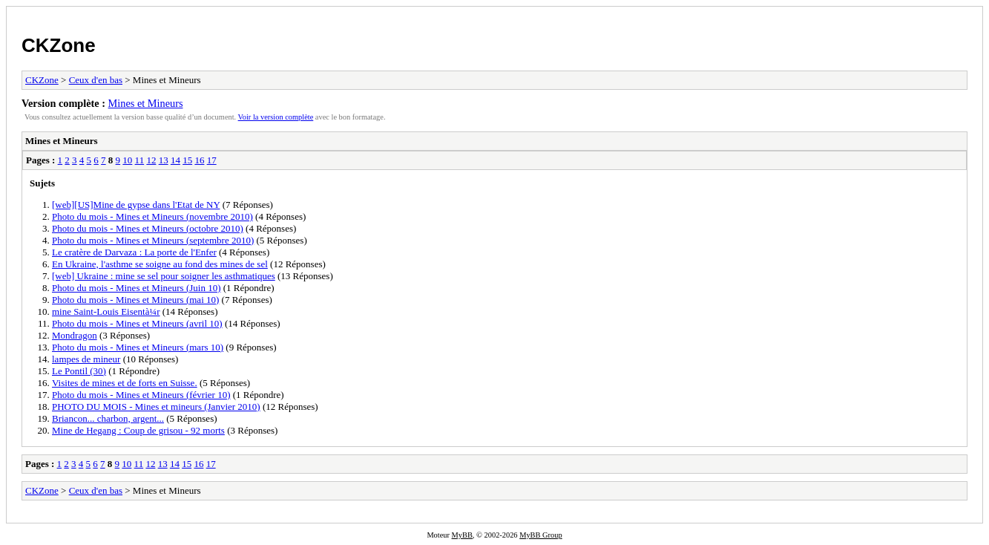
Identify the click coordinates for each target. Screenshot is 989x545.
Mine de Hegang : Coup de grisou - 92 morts (138, 430)
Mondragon (74, 335)
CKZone (59, 45)
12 (151, 160)
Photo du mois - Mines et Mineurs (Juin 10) (136, 287)
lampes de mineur (86, 359)
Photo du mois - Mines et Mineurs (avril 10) (137, 323)
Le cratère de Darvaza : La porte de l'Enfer (134, 252)
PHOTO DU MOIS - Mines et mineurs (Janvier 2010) (156, 406)
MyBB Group (540, 535)
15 (187, 160)
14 (175, 160)
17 (212, 160)
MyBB (462, 535)
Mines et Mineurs (145, 103)
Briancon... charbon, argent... (108, 418)
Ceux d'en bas (95, 79)
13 (163, 160)
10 (127, 160)
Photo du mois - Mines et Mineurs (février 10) (141, 394)
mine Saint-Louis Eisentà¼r (106, 311)
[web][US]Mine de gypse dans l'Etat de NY (136, 204)
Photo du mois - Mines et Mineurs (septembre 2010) (153, 240)
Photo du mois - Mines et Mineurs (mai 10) (135, 299)
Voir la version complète (276, 117)
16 (199, 160)
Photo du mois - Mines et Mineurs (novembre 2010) (152, 216)
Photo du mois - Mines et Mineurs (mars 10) (137, 347)
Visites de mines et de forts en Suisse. (124, 382)
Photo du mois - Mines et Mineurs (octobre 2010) (147, 228)
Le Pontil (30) (79, 370)
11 (140, 160)
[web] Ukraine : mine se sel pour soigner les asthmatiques (163, 275)
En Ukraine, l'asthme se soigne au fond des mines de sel (160, 264)
